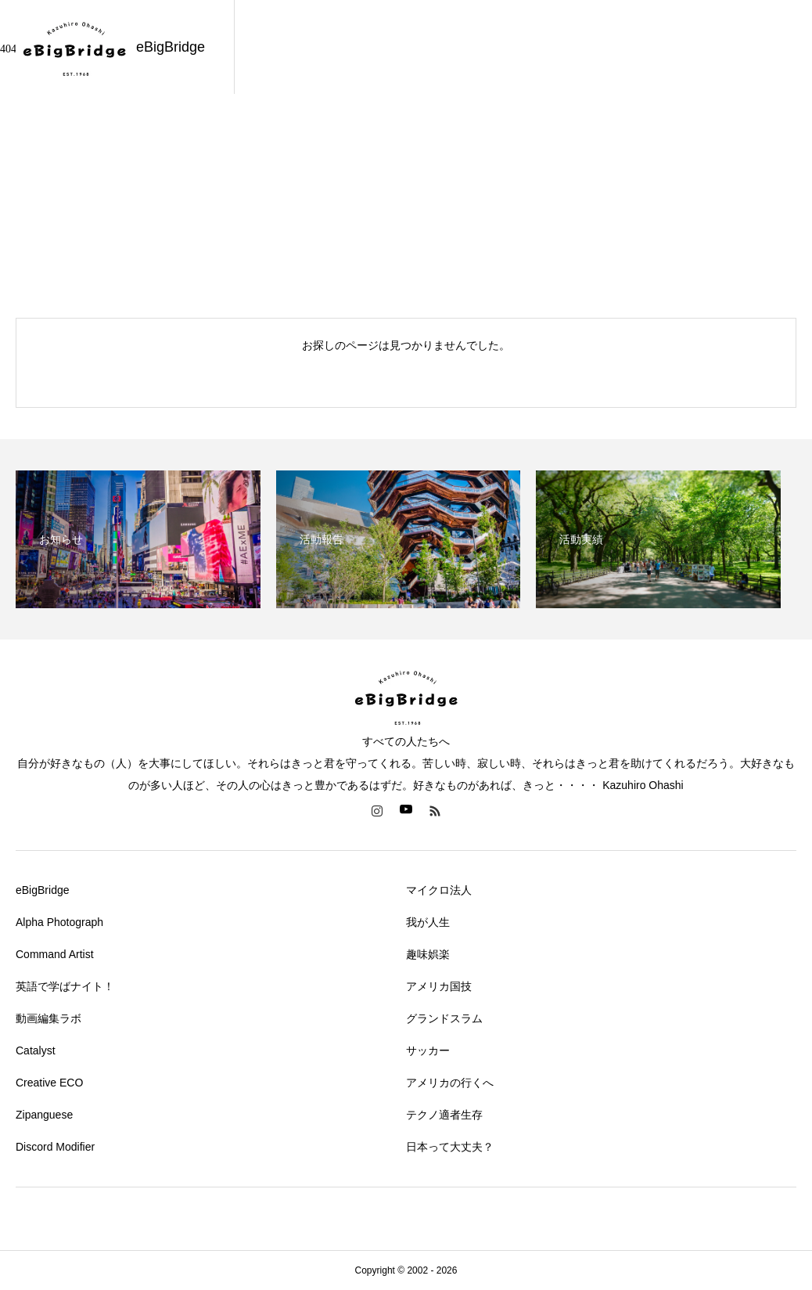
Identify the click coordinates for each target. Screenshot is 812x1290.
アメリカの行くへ (450, 1082)
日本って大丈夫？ (450, 1146)
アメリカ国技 (439, 986)
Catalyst (36, 1050)
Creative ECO (49, 1082)
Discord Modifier (55, 1146)
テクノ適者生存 (444, 1114)
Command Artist (55, 954)
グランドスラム (444, 1018)
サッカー (428, 1050)
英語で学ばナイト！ (65, 986)
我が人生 (428, 922)
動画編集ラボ (48, 1018)
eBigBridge (43, 890)
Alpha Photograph (59, 922)
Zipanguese (44, 1114)
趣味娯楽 (428, 954)
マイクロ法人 (439, 890)
